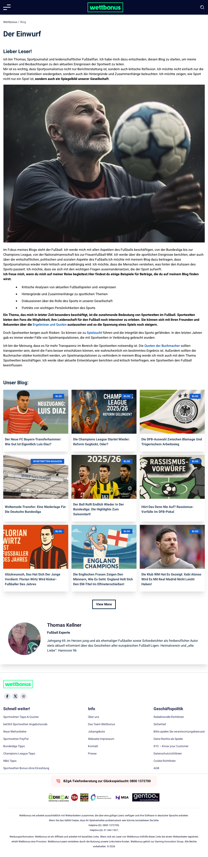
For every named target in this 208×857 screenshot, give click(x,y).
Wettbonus (10, 22)
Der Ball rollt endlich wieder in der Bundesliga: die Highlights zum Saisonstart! (98, 509)
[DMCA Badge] (59, 797)
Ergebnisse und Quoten (50, 324)
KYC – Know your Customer (171, 746)
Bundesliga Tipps (14, 746)
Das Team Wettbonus (101, 724)
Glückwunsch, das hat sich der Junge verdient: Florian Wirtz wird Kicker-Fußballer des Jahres (32, 579)
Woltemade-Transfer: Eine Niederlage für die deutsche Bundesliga (35, 509)
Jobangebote (96, 732)
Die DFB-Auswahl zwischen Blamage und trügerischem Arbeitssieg (171, 442)
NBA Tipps (9, 761)
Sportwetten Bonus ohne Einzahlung (26, 768)
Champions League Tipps (19, 754)
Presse (92, 754)
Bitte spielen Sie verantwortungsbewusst (179, 732)
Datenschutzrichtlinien (168, 754)
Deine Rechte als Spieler (168, 739)
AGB (156, 768)
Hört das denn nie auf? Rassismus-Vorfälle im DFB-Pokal (167, 509)
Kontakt (93, 746)
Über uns (93, 717)
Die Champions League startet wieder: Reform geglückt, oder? (101, 442)
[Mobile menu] (7, 7)
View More (104, 604)
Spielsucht (94, 332)
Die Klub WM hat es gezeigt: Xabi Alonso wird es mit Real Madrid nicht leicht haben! (171, 579)
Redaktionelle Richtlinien (169, 717)
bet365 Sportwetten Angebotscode (25, 724)
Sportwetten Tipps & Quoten (21, 717)
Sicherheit (160, 724)
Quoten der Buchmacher (162, 345)
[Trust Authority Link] (101, 797)
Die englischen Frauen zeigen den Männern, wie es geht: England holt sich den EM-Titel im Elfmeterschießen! (103, 579)
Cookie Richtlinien (165, 761)
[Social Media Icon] (7, 696)
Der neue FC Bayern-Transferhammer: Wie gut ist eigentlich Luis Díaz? (33, 442)
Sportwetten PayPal (15, 739)
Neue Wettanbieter (15, 732)
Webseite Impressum (101, 739)
